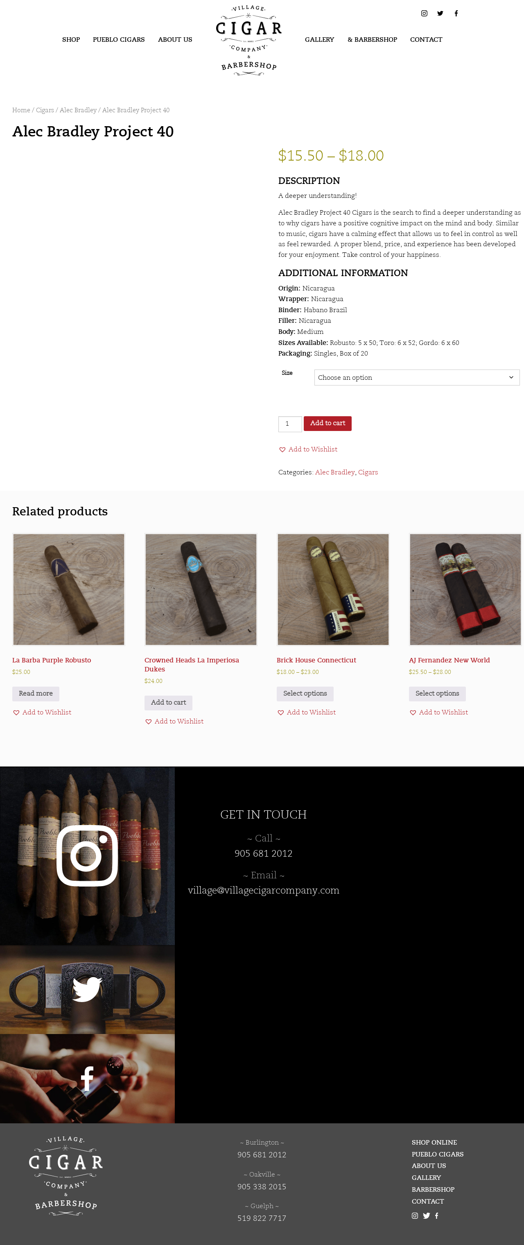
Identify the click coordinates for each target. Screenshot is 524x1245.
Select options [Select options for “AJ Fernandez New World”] (437, 694)
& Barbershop (372, 40)
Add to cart (327, 423)
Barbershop (433, 1190)
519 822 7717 (262, 1219)
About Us (175, 40)
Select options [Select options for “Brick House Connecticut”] (305, 694)
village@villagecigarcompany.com (264, 891)
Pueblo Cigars (119, 40)
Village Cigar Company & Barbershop (236, 18)
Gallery (319, 40)
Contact (426, 40)
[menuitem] (71, 40)
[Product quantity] (290, 424)
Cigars (45, 111)
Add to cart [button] (168, 703)
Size (287, 373)
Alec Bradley (78, 111)
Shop (71, 40)
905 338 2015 (262, 1187)
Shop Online (434, 1142)
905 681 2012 (264, 854)
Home (21, 111)
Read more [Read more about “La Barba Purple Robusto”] (36, 694)
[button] (307, 450)
